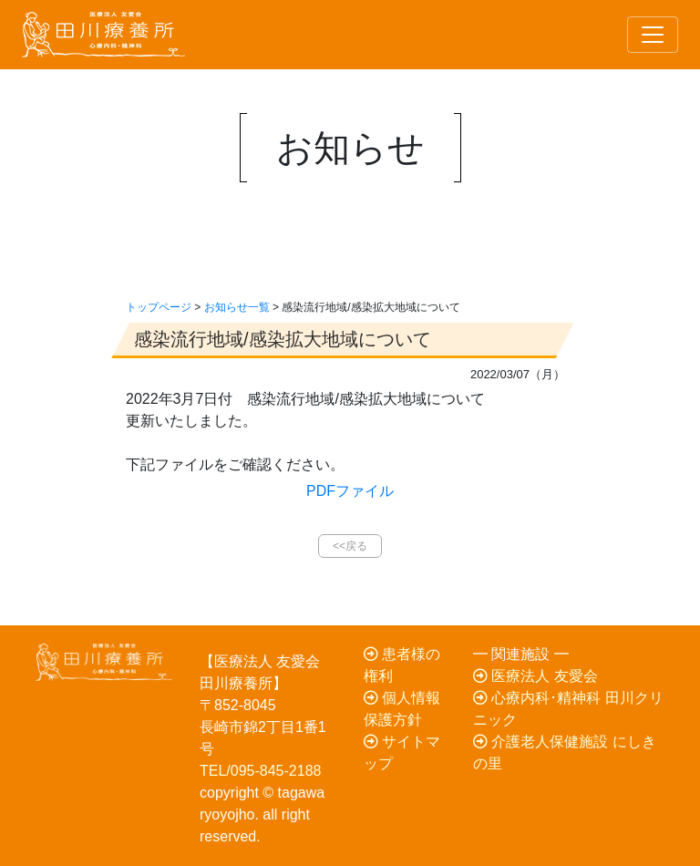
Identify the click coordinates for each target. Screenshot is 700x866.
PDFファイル (350, 491)
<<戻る (350, 546)
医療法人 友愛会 (535, 676)
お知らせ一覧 (237, 307)
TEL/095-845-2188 (260, 770)
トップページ (158, 307)
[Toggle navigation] (652, 34)
